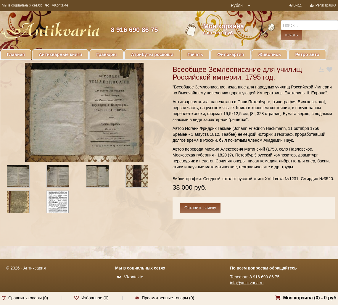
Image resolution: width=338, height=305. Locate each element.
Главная (16, 54)
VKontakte (56, 5)
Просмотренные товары (165, 298)
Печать (195, 54)
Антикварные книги (60, 54)
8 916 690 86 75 (134, 29)
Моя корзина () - (310, 297)
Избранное (91, 298)
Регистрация (326, 5)
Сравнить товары (25, 298)
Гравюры (106, 54)
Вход (297, 5)
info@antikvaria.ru (246, 282)
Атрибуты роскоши (152, 54)
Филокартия (230, 54)
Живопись (269, 54)
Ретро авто (307, 54)
